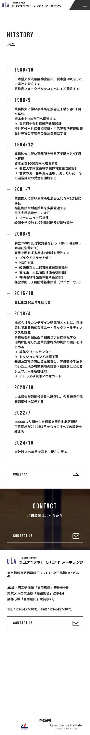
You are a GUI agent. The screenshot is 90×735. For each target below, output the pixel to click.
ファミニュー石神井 (34, 217)
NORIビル (26, 262)
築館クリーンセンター (35, 351)
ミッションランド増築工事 (38, 356)
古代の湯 (25, 173)
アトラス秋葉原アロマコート (40, 376)
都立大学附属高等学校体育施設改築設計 (48, 168)
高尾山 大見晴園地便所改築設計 (43, 272)
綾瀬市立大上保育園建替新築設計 (43, 267)
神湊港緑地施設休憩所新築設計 (42, 277)
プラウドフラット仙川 (35, 257)
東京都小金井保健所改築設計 (40, 123)
